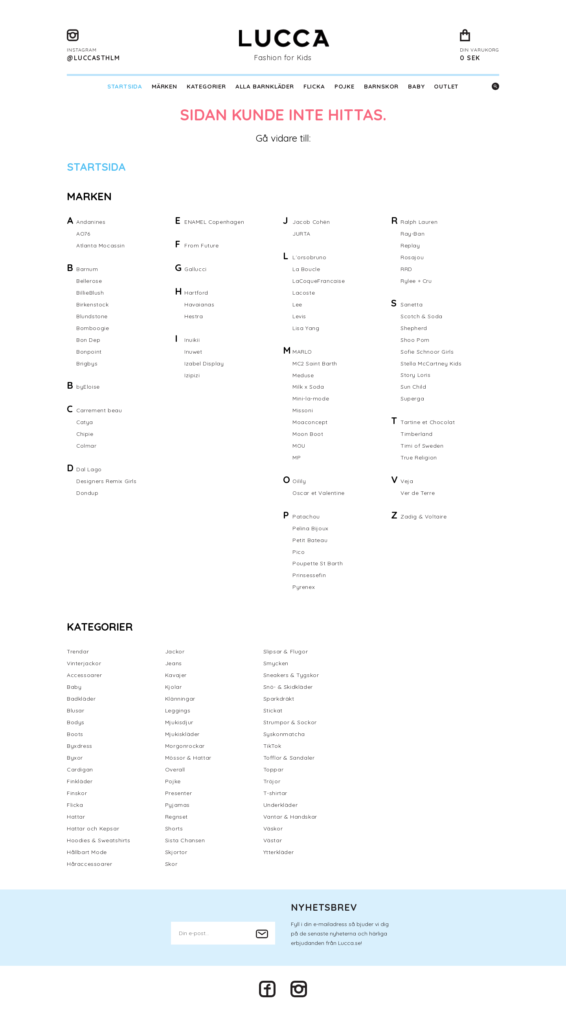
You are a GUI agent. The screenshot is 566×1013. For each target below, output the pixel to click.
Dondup (87, 493)
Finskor (77, 793)
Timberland (417, 434)
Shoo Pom (415, 339)
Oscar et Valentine (318, 493)
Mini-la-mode (310, 398)
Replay (410, 245)
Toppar (273, 770)
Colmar (86, 446)
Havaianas (199, 304)
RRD (406, 269)
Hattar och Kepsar (93, 829)
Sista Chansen (185, 841)
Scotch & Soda (422, 316)
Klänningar (180, 699)
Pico (298, 552)
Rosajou (412, 257)
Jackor (175, 652)
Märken (164, 86)
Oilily (299, 481)
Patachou (306, 516)
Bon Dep (88, 339)
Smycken (276, 664)
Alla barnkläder (264, 86)
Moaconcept (310, 422)
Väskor (273, 829)
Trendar (78, 652)
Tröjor (272, 782)
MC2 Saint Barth (315, 363)
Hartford (196, 292)
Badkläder (81, 699)
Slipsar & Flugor (285, 652)
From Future (201, 245)
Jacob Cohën (311, 221)
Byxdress (79, 746)
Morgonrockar (185, 746)
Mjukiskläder (182, 734)
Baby (416, 86)
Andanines (90, 221)
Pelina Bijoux (310, 528)
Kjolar (173, 687)
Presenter (178, 793)
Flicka (314, 86)
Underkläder (280, 805)
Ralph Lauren (419, 221)
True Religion (419, 457)
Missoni (302, 410)
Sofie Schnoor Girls (427, 351)
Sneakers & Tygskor (291, 675)
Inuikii (192, 339)
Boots (75, 734)
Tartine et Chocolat (428, 422)
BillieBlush (90, 292)
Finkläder (79, 782)
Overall (175, 770)
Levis (299, 316)
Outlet (446, 86)
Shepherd (414, 328)
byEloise (88, 387)
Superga (412, 398)
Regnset (176, 817)
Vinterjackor (84, 664)
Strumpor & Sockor (290, 723)
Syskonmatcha (284, 734)
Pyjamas (177, 805)
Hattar (76, 817)
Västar (272, 841)
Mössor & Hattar (188, 758)
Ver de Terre (418, 493)
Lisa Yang (305, 328)
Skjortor (176, 852)
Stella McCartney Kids (431, 363)
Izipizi (192, 375)
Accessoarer (84, 675)
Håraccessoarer (89, 864)
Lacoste (303, 292)
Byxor (75, 758)
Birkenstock (92, 304)
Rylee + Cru (416, 280)
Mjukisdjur (179, 723)
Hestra (193, 316)
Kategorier (206, 86)
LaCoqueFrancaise (318, 280)
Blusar (76, 711)
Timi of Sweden (422, 446)
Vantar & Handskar (290, 817)
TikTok (272, 746)
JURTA (301, 233)
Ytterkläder (278, 852)
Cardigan (80, 770)
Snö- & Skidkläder (288, 687)
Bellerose (89, 280)
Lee (297, 304)
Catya (85, 422)
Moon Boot (307, 434)
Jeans (173, 664)
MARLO (302, 351)
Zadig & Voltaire (424, 516)
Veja (407, 481)
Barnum (87, 269)
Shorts (174, 829)
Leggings (178, 711)
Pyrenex (303, 587)
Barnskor (381, 86)
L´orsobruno (309, 257)
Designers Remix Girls (106, 481)
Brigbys (86, 363)
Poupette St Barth (317, 564)
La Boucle (306, 269)
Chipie (85, 434)
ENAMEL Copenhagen (214, 221)
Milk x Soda (308, 387)
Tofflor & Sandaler (289, 758)
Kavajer (176, 675)
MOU (299, 446)
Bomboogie (92, 328)
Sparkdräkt (278, 699)
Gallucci (195, 269)
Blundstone (92, 316)
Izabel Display (204, 363)
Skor (171, 864)
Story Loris (416, 375)
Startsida (124, 86)
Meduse (303, 375)
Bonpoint (89, 351)
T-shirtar (275, 793)
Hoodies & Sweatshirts (98, 841)
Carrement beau (99, 410)
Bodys (76, 723)
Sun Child (413, 387)
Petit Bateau (309, 540)
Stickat (273, 711)
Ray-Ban (412, 233)
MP (296, 457)
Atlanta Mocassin (100, 245)
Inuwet (193, 351)
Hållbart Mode (87, 852)
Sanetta (412, 304)
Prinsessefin (309, 575)
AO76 (83, 233)
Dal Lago (89, 469)
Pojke (344, 86)
